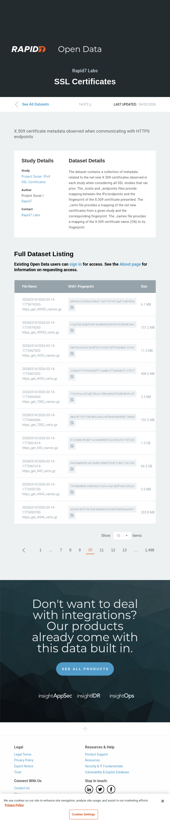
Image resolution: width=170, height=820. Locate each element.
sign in (75, 264)
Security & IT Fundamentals (104, 766)
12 (113, 550)
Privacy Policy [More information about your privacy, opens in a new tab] (14, 809)
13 (125, 550)
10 (90, 550)
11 (102, 550)
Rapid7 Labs (31, 215)
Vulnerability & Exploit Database (107, 772)
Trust (17, 772)
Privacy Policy (24, 760)
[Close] (163, 805)
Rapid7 (27, 201)
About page (130, 264)
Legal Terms (23, 754)
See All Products (85, 669)
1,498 (149, 550)
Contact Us (22, 788)
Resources (92, 760)
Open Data (80, 49)
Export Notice (23, 766)
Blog (17, 794)
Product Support (96, 754)
